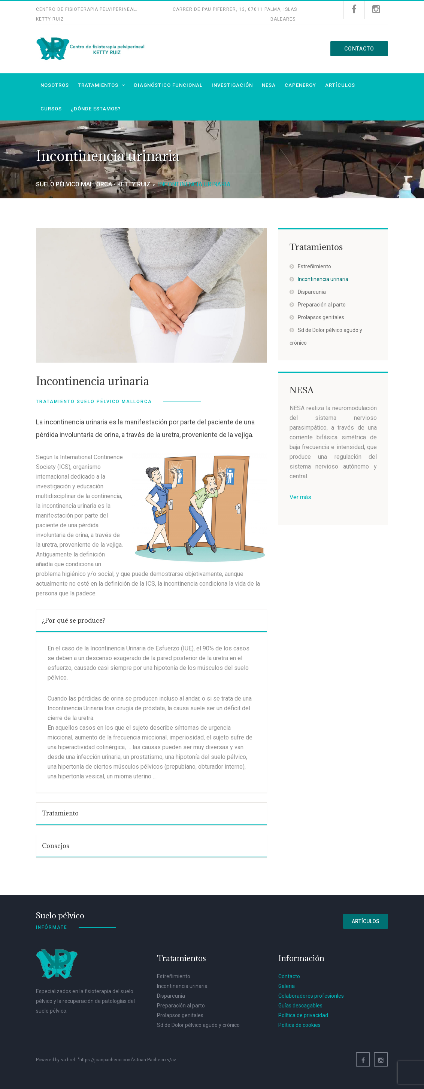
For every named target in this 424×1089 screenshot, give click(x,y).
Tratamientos (98, 85)
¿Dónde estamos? (96, 109)
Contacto (359, 49)
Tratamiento (60, 813)
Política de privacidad (303, 1015)
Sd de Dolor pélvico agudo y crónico (198, 1025)
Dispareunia (312, 292)
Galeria (286, 986)
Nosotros (54, 85)
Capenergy (300, 85)
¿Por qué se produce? (74, 620)
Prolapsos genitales (321, 317)
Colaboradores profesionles (311, 996)
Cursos (51, 109)
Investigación (232, 85)
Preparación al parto (322, 305)
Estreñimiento (314, 266)
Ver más (300, 497)
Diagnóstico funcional (168, 85)
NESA (269, 85)
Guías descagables (300, 1006)
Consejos (55, 846)
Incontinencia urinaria (323, 279)
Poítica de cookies (299, 1025)
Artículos (340, 85)
